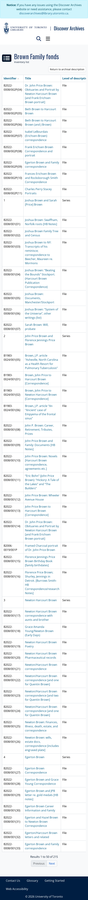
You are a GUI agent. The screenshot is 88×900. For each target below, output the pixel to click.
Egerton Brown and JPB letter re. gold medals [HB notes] (41, 795)
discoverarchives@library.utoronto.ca (43, 13)
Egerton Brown (34, 757)
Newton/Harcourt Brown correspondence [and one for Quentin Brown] (42, 680)
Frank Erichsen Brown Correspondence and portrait (39, 151)
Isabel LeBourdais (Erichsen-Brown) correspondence (36, 136)
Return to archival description (67, 69)
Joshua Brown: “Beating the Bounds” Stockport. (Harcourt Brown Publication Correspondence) (40, 278)
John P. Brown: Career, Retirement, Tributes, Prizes (39, 430)
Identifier (10, 78)
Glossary (32, 881)
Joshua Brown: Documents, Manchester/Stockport (39, 298)
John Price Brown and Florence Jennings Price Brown (40, 340)
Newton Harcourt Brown (41, 600)
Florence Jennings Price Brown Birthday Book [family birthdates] (40, 561)
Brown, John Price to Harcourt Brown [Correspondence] (38, 379)
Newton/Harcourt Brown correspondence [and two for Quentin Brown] (42, 695)
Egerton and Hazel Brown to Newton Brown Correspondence (41, 822)
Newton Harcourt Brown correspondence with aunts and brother (41, 616)
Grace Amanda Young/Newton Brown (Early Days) (39, 631)
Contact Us (13, 881)
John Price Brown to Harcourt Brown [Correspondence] (38, 511)
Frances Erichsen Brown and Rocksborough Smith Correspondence (41, 178)
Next (52, 863)
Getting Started (55, 881)
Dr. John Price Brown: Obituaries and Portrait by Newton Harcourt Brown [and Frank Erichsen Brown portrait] (42, 94)
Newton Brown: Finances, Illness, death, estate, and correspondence (41, 726)
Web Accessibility (17, 889)
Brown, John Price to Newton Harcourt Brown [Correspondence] (41, 395)
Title (28, 78)
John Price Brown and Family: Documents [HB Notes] (40, 445)
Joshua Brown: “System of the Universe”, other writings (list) (41, 313)
